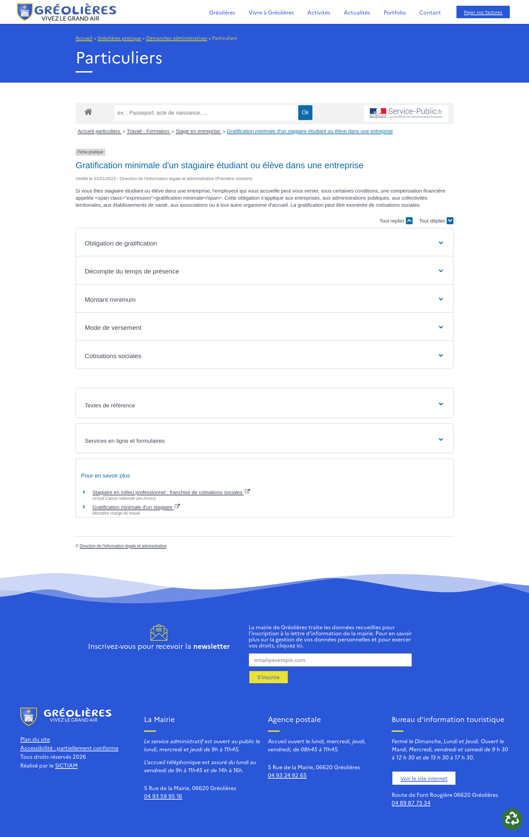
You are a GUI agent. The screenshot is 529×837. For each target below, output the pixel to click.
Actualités (357, 12)
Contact (430, 12)
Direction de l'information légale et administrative (123, 546)
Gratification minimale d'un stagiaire (136, 507)
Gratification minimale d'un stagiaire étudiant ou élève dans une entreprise (310, 131)
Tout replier (396, 220)
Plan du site (35, 739)
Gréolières (222, 12)
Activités (318, 12)
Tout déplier (436, 220)
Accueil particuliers (99, 131)
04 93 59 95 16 (163, 796)
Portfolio (395, 12)
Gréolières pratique (119, 38)
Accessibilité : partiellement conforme (69, 747)
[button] (264, 244)
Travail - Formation (148, 131)
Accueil (84, 38)
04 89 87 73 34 (411, 802)
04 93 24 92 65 (287, 775)
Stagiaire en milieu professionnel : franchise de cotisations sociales (171, 492)
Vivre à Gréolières (271, 12)
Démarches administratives (176, 38)
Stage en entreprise (198, 131)
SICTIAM (66, 765)
